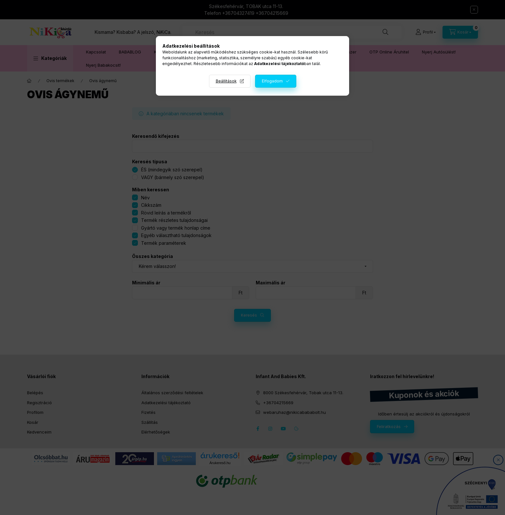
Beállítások (226, 81)
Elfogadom (272, 81)
